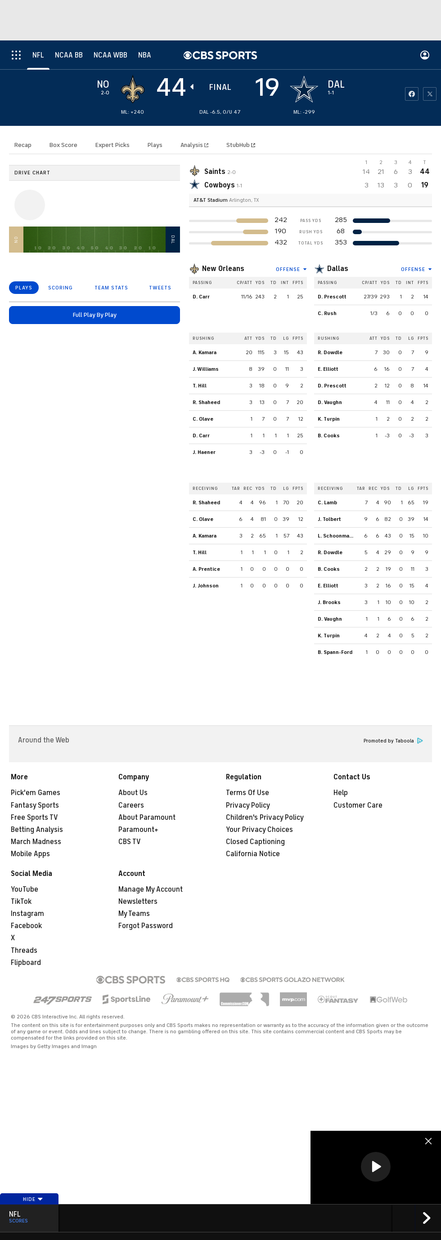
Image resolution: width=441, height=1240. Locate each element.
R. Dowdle (330, 352)
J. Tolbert (329, 519)
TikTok (21, 901)
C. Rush (327, 313)
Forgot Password (145, 925)
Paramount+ (138, 829)
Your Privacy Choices (259, 829)
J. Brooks (329, 602)
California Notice (253, 853)
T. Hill (200, 385)
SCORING (60, 287)
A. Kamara (204, 352)
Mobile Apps (30, 853)
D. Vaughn (330, 402)
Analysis (192, 145)
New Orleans (223, 268)
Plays (155, 145)
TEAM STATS (111, 287)
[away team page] (132, 89)
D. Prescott (332, 296)
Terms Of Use (247, 792)
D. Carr (201, 296)
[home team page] (304, 89)
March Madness (36, 841)
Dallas (337, 268)
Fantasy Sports (35, 805)
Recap (23, 145)
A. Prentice (206, 569)
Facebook (26, 925)
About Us (133, 792)
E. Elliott (328, 369)
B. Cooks (329, 435)
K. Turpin (329, 419)
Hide (33, 1199)
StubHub (240, 145)
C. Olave (203, 419)
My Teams (134, 913)
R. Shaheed (206, 402)
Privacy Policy (248, 805)
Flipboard (26, 962)
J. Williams (206, 369)
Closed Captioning (255, 841)
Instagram (27, 913)
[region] (375, 1167)
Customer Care (357, 805)
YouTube (24, 889)
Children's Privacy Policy (265, 817)
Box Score (63, 145)
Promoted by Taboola (393, 741)
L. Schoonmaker (338, 536)
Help (340, 792)
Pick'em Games (35, 792)
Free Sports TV (34, 817)
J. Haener (204, 452)
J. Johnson (206, 585)
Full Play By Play (95, 315)
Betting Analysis (37, 829)
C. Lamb (327, 502)
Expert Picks (112, 145)
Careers (131, 805)
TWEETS (160, 287)
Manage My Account (150, 889)
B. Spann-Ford (335, 652)
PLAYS (23, 287)
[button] (376, 1167)
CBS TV (129, 841)
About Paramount (147, 817)
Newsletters (138, 901)
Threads (24, 950)
